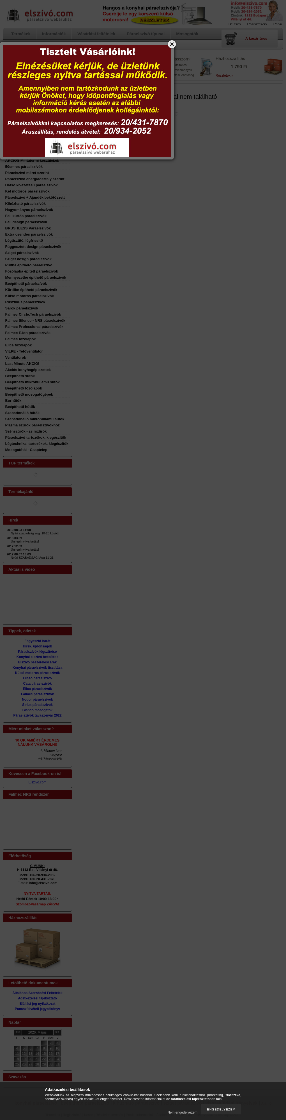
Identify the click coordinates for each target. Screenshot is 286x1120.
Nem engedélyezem (182, 1112)
